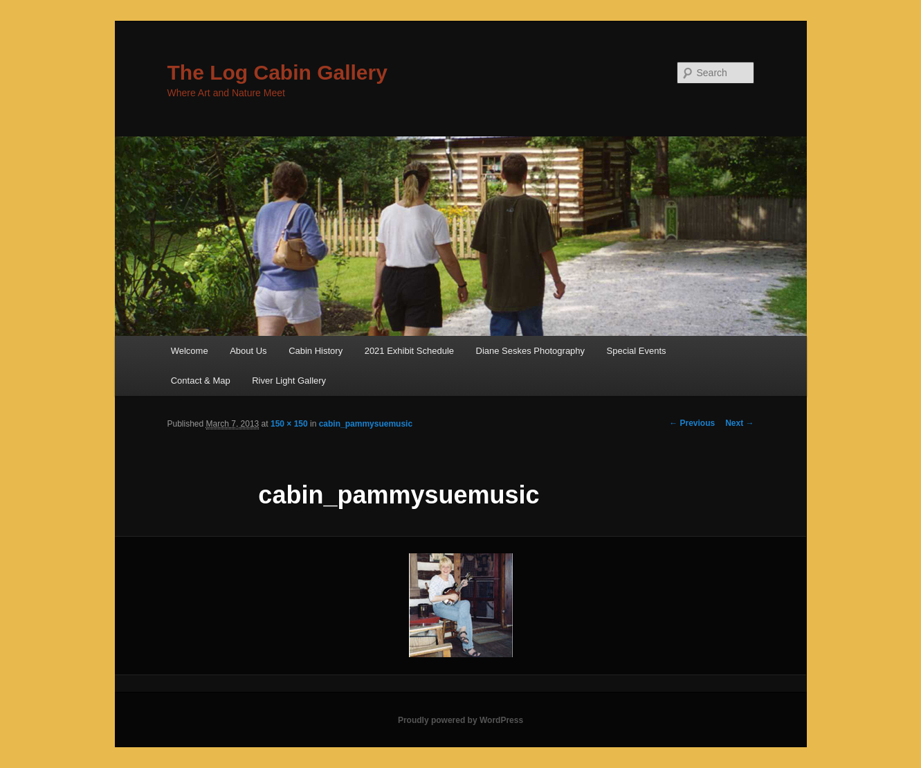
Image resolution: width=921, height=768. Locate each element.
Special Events (636, 351)
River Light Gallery (289, 380)
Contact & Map (200, 380)
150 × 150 (289, 424)
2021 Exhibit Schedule (409, 351)
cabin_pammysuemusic (365, 424)
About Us (248, 351)
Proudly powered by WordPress (460, 720)
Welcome (189, 351)
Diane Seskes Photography (530, 351)
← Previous (692, 423)
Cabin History (316, 351)
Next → (739, 423)
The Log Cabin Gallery (277, 72)
